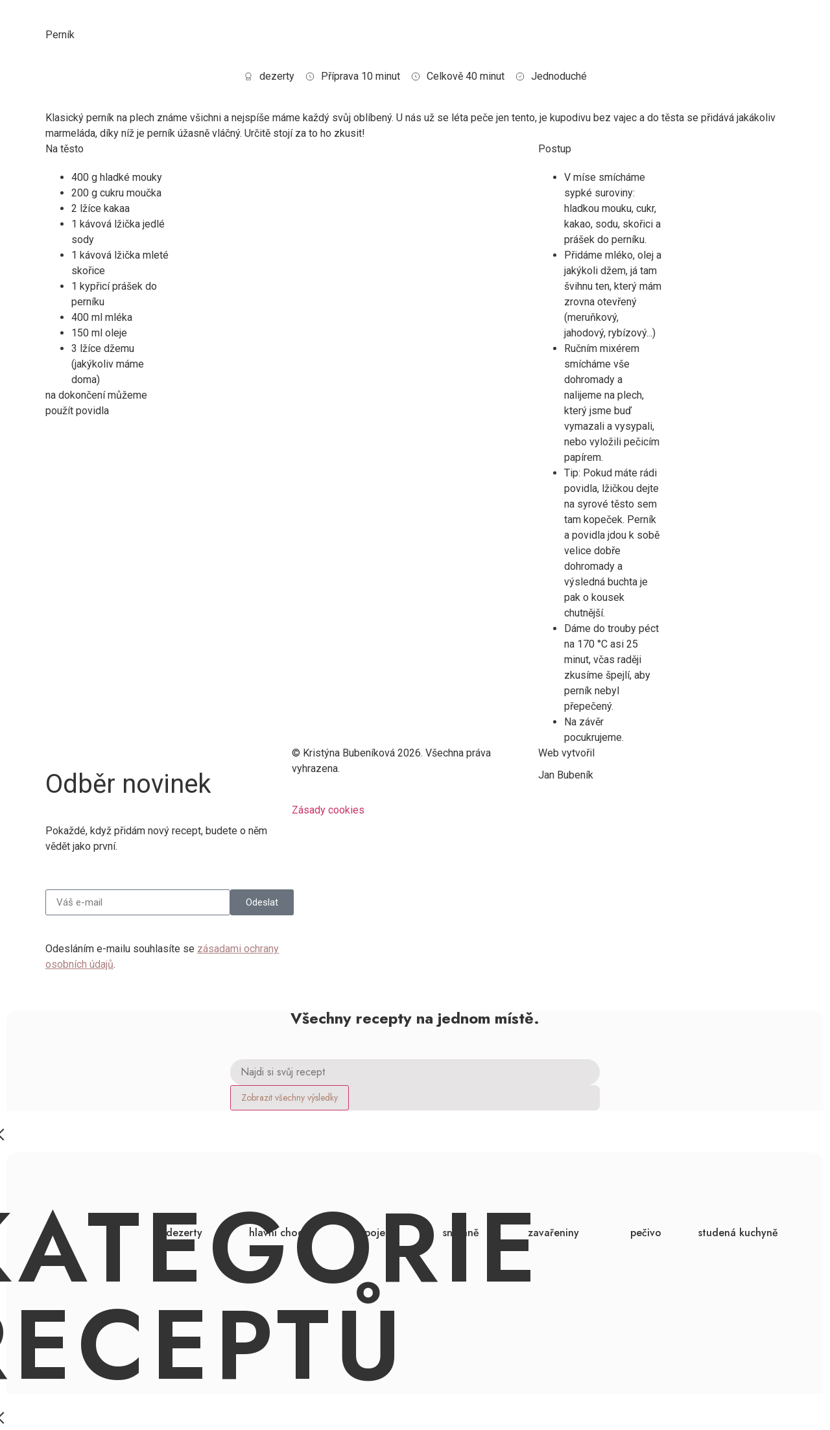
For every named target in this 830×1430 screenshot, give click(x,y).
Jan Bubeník (565, 775)
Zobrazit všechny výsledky (289, 1097)
